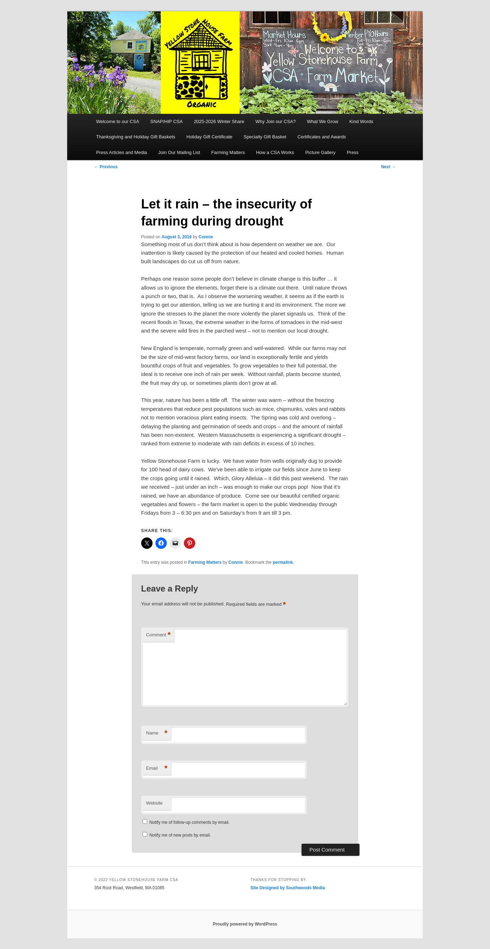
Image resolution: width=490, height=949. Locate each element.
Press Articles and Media (121, 152)
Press (352, 152)
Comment (158, 635)
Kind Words (361, 121)
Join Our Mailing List (179, 152)
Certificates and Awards (322, 136)
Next (388, 166)
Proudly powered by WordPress (245, 924)
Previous (106, 166)
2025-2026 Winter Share (219, 121)
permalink (283, 562)
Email (156, 768)
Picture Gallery (320, 152)
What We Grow (322, 121)
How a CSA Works (275, 152)
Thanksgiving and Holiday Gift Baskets (135, 136)
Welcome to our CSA (117, 121)
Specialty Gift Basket (265, 136)
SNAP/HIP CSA (166, 121)
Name (156, 733)
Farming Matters (228, 152)
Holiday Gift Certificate (209, 136)
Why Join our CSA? (275, 121)
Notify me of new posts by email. (180, 835)
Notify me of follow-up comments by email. (189, 822)
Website (154, 803)
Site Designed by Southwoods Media (287, 887)
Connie (205, 236)
